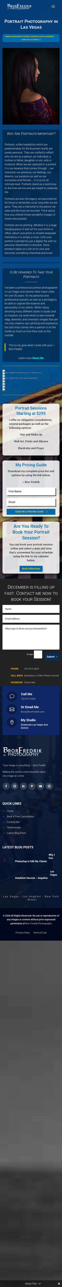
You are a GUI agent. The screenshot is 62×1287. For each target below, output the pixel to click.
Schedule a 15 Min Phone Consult (41, 1114)
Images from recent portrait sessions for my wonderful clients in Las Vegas (29, 38)
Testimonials (14, 1257)
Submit (51, 1095)
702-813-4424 (31, 1107)
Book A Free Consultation (20, 1246)
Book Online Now (31, 1007)
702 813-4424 (28, 1137)
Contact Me (13, 1251)
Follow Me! (29, 1121)
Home (10, 1240)
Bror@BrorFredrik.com (32, 1150)
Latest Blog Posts (16, 1262)
